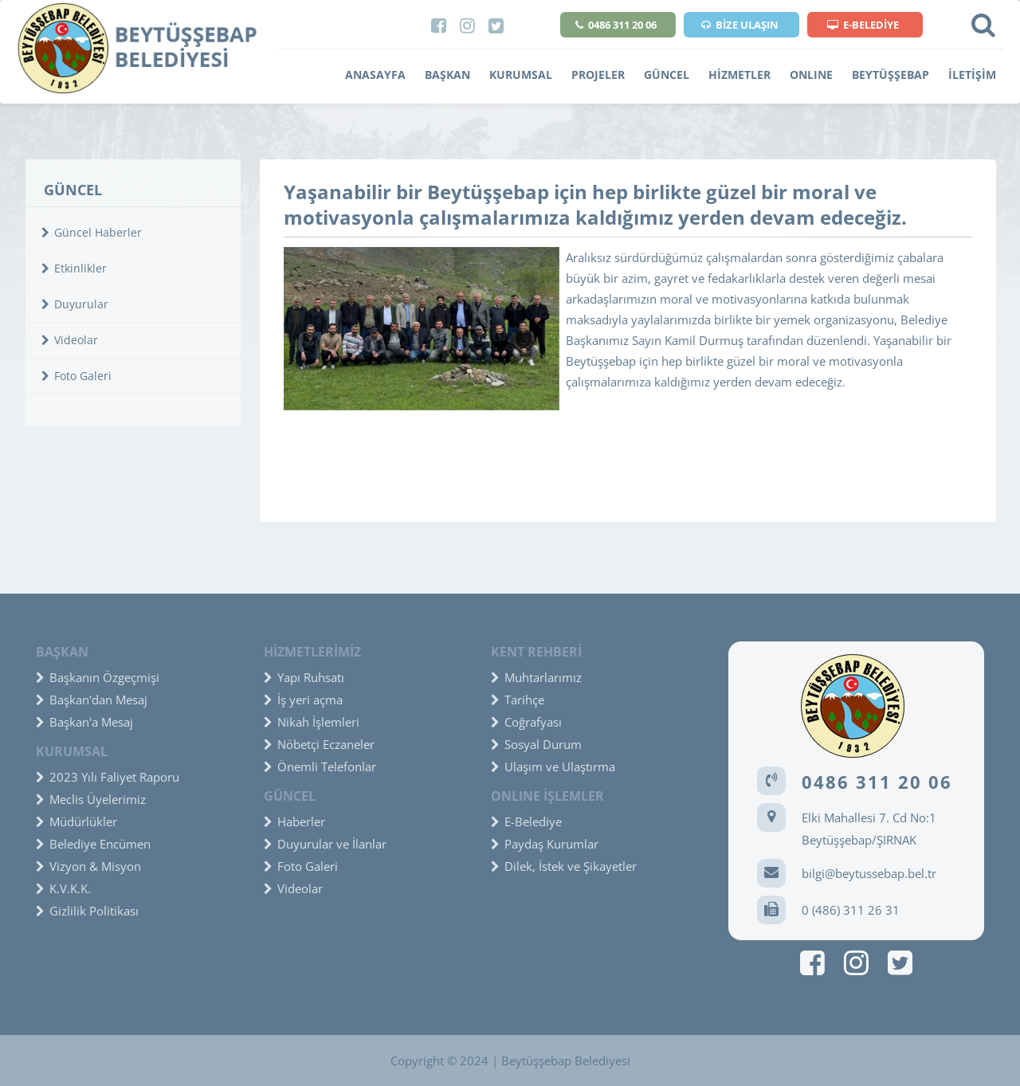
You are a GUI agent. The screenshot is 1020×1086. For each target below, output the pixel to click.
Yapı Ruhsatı (304, 677)
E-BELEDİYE (863, 25)
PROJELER (598, 74)
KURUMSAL (520, 74)
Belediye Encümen (93, 844)
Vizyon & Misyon (88, 866)
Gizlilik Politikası (87, 911)
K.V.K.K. (63, 888)
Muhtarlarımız (536, 677)
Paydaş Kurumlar (544, 844)
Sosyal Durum (536, 744)
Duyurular (74, 304)
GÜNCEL (666, 74)
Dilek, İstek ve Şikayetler (564, 866)
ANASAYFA (375, 74)
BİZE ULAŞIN (740, 25)
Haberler (294, 821)
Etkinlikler (74, 268)
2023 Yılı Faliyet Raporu (107, 777)
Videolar (69, 339)
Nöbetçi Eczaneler (319, 744)
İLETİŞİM (972, 74)
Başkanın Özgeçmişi (97, 677)
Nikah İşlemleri (311, 722)
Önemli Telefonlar (320, 766)
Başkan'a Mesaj (84, 722)
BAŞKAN (447, 74)
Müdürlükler (76, 821)
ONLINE (811, 74)
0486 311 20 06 (616, 25)
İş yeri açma (303, 700)
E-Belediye (526, 821)
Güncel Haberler (91, 232)
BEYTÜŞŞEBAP (890, 74)
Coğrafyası (526, 722)
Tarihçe (517, 700)
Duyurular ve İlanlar (325, 844)
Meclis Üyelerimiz (91, 799)
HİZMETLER (739, 74)
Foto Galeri (76, 375)
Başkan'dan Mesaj (91, 700)
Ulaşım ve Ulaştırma (553, 766)
